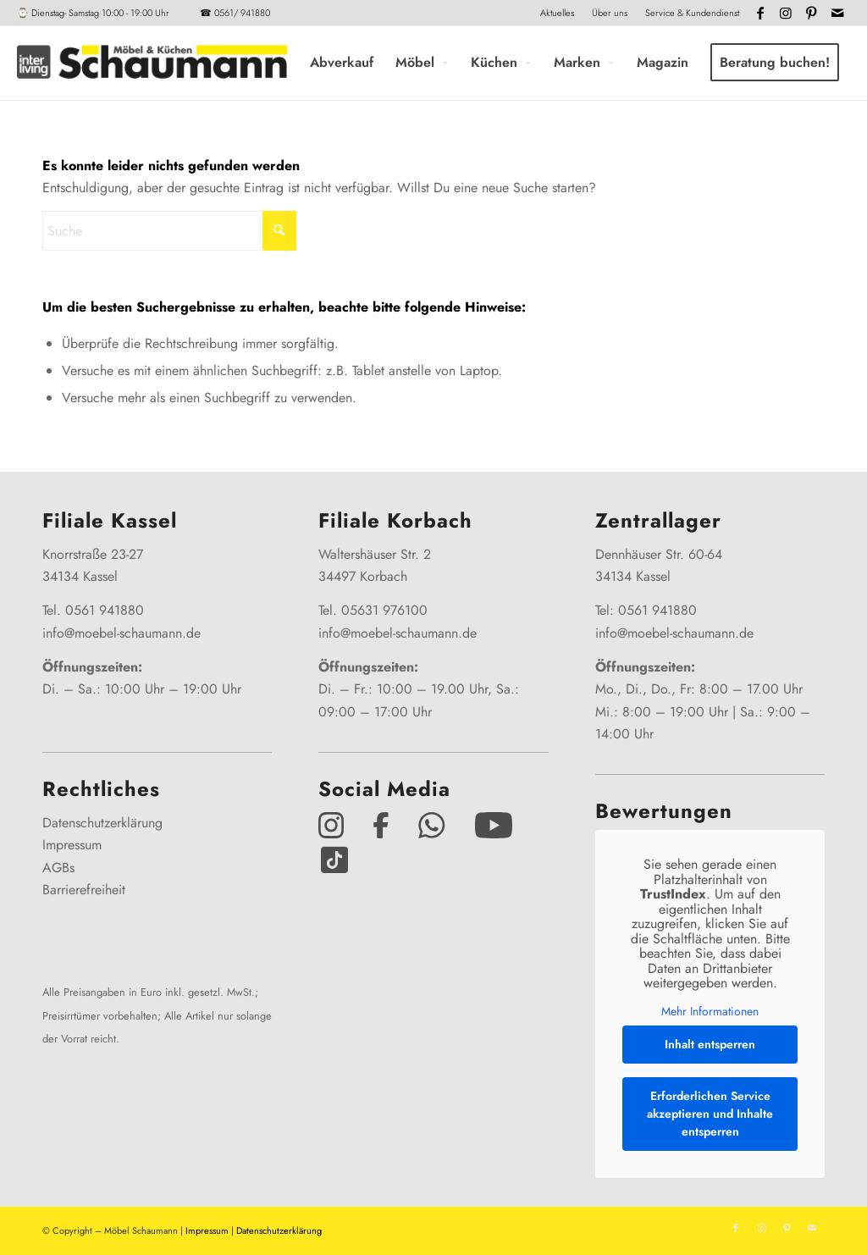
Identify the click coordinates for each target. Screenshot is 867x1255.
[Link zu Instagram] (786, 12)
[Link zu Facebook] (760, 12)
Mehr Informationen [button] (710, 1012)
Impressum (72, 844)
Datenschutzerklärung (102, 822)
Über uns (609, 12)
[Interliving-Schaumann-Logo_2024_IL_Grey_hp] (151, 62)
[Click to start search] (279, 231)
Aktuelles (557, 12)
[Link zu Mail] (837, 12)
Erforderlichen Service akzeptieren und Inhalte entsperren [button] (710, 1113)
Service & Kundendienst (692, 12)
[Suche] (169, 231)
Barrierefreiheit (83, 889)
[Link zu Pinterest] (811, 12)
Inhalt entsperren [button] (710, 1044)
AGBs (58, 867)
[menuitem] (557, 12)
